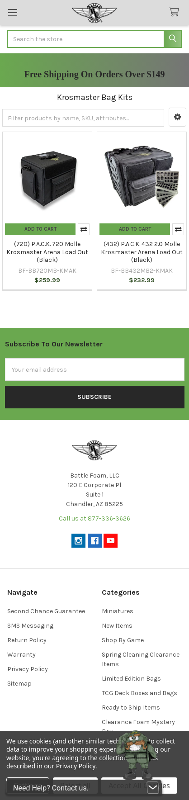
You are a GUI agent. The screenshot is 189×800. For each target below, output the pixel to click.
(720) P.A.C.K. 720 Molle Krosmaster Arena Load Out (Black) (47, 252)
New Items (117, 626)
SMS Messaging (30, 626)
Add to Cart (40, 229)
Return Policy (27, 640)
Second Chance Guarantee (46, 611)
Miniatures (117, 611)
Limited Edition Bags (131, 678)
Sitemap (19, 683)
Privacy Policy (27, 669)
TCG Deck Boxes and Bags (139, 693)
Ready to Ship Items (131, 707)
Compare (84, 229)
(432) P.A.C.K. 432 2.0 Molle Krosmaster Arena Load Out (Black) (142, 252)
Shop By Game (123, 640)
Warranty (21, 654)
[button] (177, 117)
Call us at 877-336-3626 (94, 518)
